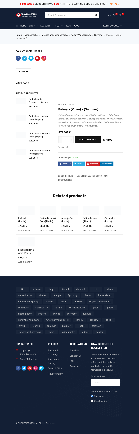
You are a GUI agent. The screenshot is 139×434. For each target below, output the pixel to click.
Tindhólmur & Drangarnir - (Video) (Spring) (39, 101)
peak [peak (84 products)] (93, 306)
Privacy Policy (55, 368)
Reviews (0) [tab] (65, 179)
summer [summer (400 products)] (22, 325)
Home (19, 35)
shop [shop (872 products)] (79, 318)
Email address (98, 375)
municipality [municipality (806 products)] (40, 306)
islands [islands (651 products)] (63, 300)
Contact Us (75, 354)
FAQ (71, 359)
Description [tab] (65, 175)
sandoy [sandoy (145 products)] (50, 318)
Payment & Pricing (57, 358)
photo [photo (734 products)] (108, 306)
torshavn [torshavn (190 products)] (66, 325)
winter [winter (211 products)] (55, 331)
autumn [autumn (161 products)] (36, 288)
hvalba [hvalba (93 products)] (49, 300)
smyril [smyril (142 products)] (94, 318)
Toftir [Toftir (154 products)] (51, 325)
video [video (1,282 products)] (109, 325)
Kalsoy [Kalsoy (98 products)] (78, 300)
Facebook (74, 365)
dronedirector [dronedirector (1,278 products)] (25, 294)
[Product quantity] (66, 139)
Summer (97, 35)
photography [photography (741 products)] (24, 312)
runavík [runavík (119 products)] (86, 312)
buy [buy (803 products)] (51, 288)
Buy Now (113, 139)
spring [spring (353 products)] (108, 318)
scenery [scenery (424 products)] (65, 318)
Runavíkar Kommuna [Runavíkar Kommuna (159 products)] (107, 312)
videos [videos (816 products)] (41, 331)
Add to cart (91, 139)
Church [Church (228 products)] (65, 288)
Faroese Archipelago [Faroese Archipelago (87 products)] (28, 300)
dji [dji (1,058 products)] (95, 288)
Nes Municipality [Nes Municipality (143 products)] (75, 306)
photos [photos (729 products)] (41, 312)
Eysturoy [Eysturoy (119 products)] (71, 294)
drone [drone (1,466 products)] (110, 288)
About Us (74, 349)
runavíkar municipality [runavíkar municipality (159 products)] (29, 318)
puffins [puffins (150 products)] (56, 312)
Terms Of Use (54, 363)
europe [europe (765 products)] (56, 294)
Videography (31, 35)
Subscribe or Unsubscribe (104, 390)
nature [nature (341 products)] (56, 306)
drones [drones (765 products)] (42, 294)
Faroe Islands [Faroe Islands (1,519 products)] (103, 294)
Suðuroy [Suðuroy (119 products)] (37, 325)
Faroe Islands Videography (53, 35)
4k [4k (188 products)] (22, 288)
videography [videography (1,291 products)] (24, 331)
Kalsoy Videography (80, 35)
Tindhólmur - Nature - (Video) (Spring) (39, 117)
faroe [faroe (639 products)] (86, 294)
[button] (25, 229)
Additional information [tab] (93, 175)
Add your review (66, 104)
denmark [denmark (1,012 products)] (80, 288)
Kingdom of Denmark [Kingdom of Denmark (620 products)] (99, 300)
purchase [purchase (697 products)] (71, 312)
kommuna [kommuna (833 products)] (23, 306)
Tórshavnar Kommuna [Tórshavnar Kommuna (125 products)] (88, 325)
